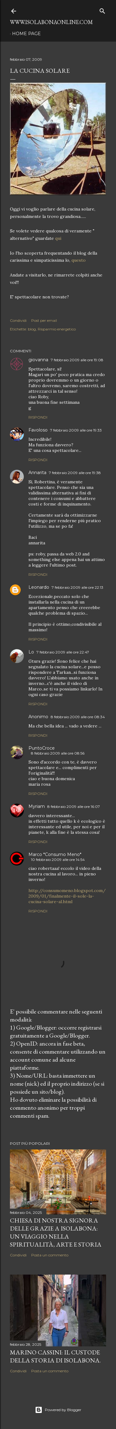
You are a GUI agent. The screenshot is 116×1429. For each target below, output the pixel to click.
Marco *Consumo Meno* (54, 854)
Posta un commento (49, 1255)
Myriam (36, 806)
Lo (31, 652)
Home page (26, 33)
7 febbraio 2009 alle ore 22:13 (77, 587)
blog (32, 329)
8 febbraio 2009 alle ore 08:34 (78, 716)
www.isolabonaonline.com (51, 22)
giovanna (38, 359)
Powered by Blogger (58, 1410)
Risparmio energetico (57, 329)
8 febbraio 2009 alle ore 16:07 (73, 806)
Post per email (44, 320)
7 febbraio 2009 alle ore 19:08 (77, 360)
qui (58, 238)
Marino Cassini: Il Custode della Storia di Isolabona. (55, 1356)
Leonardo (38, 587)
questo (78, 260)
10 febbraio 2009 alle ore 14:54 (58, 859)
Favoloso (38, 430)
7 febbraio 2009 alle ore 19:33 (76, 430)
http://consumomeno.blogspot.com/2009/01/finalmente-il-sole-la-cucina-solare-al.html (67, 896)
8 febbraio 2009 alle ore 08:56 (57, 753)
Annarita (37, 472)
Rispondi (37, 417)
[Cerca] (102, 10)
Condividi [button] (18, 320)
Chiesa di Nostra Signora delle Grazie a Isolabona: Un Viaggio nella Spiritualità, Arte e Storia (55, 1232)
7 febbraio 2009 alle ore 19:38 (75, 472)
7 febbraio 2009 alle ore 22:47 (63, 652)
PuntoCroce (41, 748)
